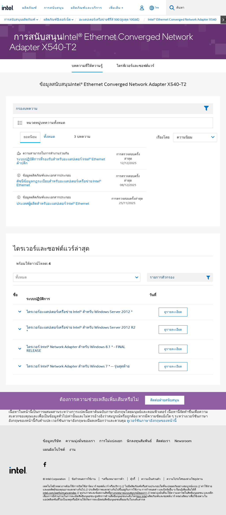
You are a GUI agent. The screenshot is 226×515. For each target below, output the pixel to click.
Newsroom (183, 441)
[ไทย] (154, 7)
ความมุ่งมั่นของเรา (80, 441)
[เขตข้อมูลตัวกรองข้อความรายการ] (180, 277)
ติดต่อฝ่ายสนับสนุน (164, 400)
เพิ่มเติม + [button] (116, 8)
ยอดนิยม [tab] (30, 137)
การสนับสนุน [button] (54, 8)
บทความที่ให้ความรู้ (87, 66)
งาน (72, 449)
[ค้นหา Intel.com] (200, 8)
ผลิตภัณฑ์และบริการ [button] (86, 8)
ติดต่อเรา (163, 441)
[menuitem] (57, 20)
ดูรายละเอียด (173, 312)
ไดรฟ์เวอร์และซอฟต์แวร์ (135, 66)
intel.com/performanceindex (59, 492)
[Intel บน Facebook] (45, 465)
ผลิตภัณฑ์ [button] (29, 8)
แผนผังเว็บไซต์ (54, 449)
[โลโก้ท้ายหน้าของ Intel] (18, 470)
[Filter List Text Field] (107, 108)
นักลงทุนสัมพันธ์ (139, 441)
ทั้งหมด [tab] (49, 136)
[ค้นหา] (172, 7)
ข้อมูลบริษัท (52, 441)
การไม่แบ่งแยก (110, 441)
